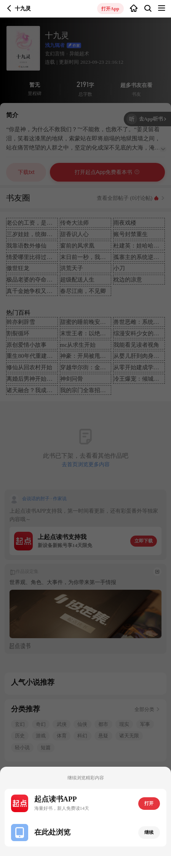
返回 (9, 8)
